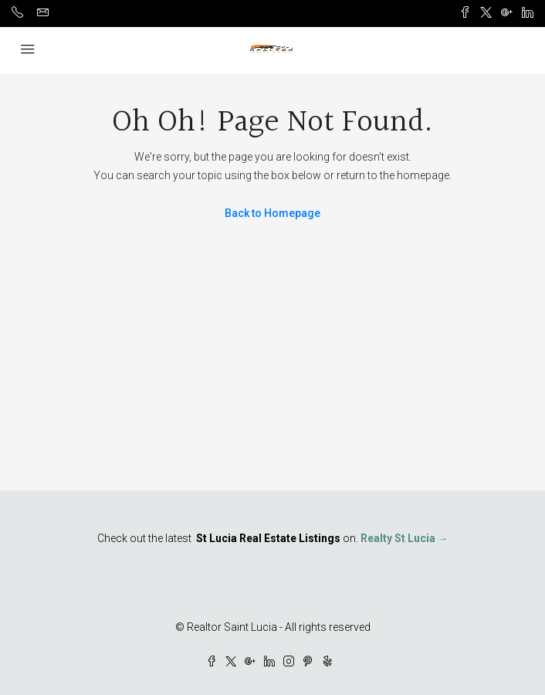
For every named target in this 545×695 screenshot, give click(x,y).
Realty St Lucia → (405, 538)
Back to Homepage (272, 213)
